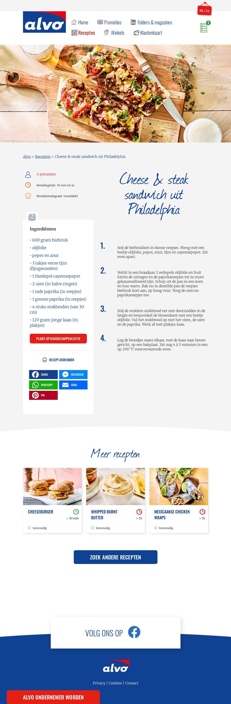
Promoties (113, 22)
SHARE (39, 374)
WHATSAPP (42, 384)
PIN (38, 395)
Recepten (86, 32)
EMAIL (69, 384)
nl (201, 11)
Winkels (117, 32)
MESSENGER (72, 374)
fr (208, 11)
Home (83, 22)
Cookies (115, 683)
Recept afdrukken (61, 359)
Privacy (99, 683)
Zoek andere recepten (115, 557)
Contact (131, 683)
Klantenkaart (151, 32)
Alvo (27, 156)
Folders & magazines (155, 22)
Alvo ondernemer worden (53, 697)
